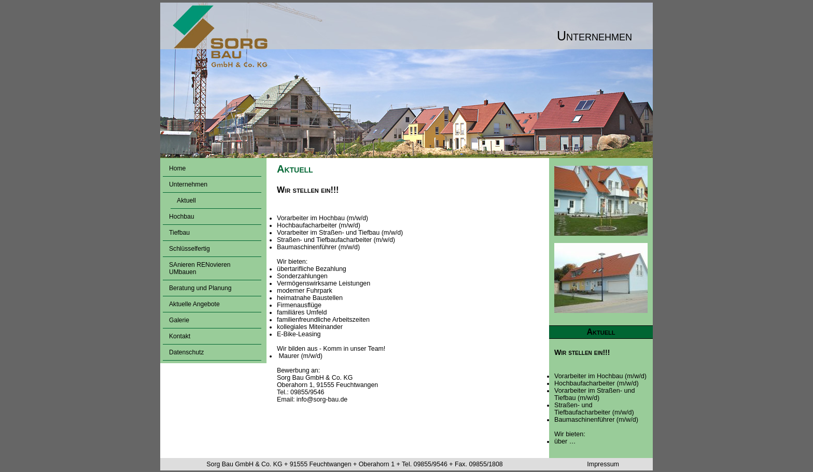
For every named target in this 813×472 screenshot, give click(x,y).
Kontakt (179, 336)
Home (177, 168)
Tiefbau (179, 232)
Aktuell (186, 200)
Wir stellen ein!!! (582, 352)
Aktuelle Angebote (194, 304)
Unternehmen (188, 184)
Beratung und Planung (200, 288)
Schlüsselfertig (189, 248)
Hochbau (181, 216)
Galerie (179, 320)
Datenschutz (186, 352)
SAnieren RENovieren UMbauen (199, 268)
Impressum (603, 464)
